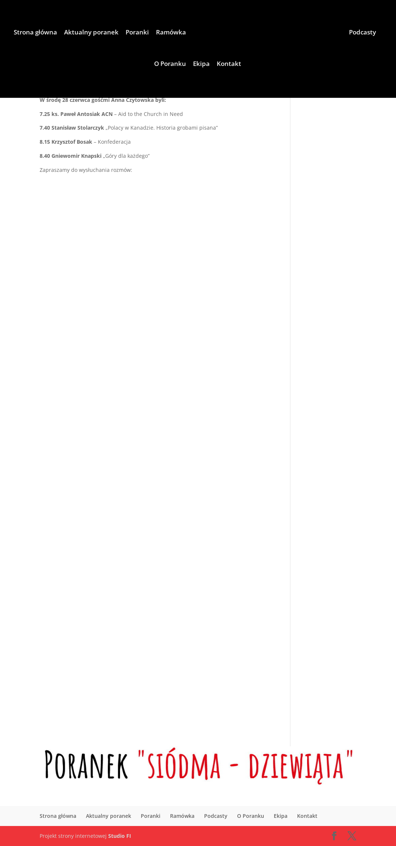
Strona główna (35, 33)
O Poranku (170, 64)
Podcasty (362, 33)
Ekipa (201, 64)
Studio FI (119, 835)
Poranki (137, 33)
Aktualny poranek (91, 33)
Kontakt (229, 64)
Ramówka (171, 33)
